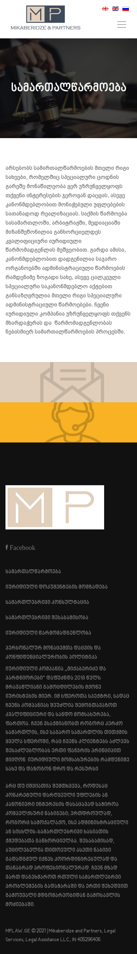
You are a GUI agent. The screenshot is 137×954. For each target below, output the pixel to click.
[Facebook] (20, 547)
